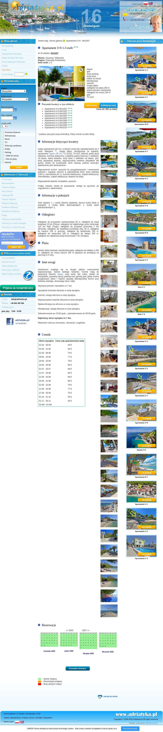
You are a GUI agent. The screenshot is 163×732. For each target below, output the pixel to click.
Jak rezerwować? (8, 262)
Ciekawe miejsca (8, 187)
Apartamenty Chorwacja (11, 54)
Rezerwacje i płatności (11, 270)
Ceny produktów (8, 258)
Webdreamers (152, 723)
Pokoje (25, 718)
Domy (31, 718)
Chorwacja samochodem (11, 219)
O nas (4, 50)
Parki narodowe (8, 183)
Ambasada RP (7, 195)
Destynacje (30, 714)
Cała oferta (6, 70)
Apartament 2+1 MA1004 (56, 116)
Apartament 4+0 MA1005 (56, 118)
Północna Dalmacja (9, 203)
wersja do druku (107, 696)
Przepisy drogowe (9, 199)
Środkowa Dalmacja (10, 207)
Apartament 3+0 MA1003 (56, 113)
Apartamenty (15, 718)
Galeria (5, 66)
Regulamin (47, 718)
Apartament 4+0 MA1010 (56, 127)
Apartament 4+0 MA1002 (56, 111)
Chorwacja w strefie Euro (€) (13, 227)
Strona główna (7, 46)
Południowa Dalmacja (10, 211)
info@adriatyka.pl (137, 13)
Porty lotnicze (7, 191)
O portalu (20, 714)
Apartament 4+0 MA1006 (56, 120)
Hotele (6, 718)
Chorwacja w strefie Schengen (14, 223)
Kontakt (39, 718)
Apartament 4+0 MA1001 (56, 109)
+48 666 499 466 (137, 20)
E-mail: (14, 299)
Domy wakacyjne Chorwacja (13, 62)
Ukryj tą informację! (130, 729)
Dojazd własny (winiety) (12, 274)
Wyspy (4, 215)
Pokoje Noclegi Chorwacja (12, 58)
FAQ (38, 714)
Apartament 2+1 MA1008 (56, 123)
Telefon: (13, 303)
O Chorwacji (7, 179)
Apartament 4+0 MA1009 (56, 125)
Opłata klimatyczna (9, 266)
